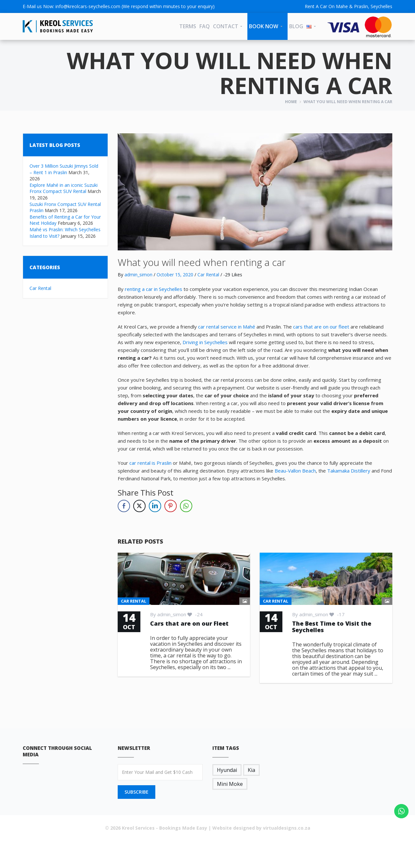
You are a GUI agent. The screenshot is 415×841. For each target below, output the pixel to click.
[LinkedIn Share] (155, 506)
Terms (187, 26)
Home (291, 101)
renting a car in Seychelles (153, 289)
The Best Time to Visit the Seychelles (331, 626)
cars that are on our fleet (321, 326)
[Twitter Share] (139, 506)
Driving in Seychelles (205, 342)
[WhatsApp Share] (186, 506)
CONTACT (225, 26)
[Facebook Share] (124, 506)
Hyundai (227, 770)
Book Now (263, 26)
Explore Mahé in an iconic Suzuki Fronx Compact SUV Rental (64, 188)
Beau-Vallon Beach (295, 470)
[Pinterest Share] (170, 506)
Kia (251, 770)
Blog (296, 26)
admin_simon (138, 274)
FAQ (204, 26)
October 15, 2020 (175, 274)
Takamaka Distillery (348, 470)
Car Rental (40, 288)
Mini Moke (230, 783)
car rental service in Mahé (226, 326)
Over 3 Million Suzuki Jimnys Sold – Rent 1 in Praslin (64, 169)
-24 (195, 614)
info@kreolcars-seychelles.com (87, 6)
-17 (337, 614)
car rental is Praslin (150, 463)
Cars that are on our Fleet (189, 623)
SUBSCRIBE (136, 792)
